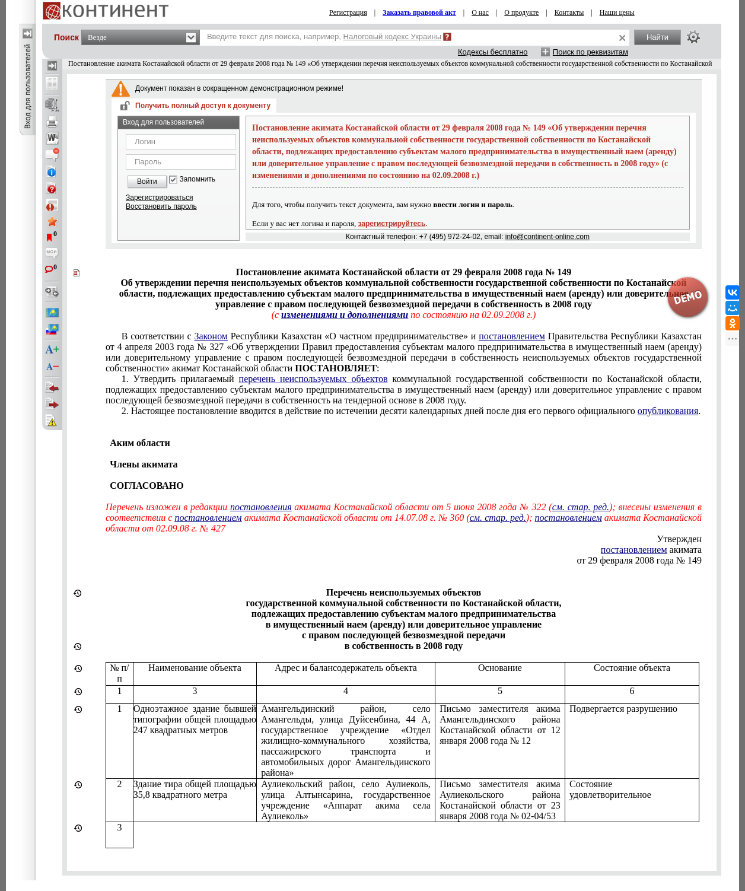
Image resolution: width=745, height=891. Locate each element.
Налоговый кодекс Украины (392, 36)
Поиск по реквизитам (590, 51)
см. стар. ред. (580, 507)
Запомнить (197, 179)
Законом (211, 336)
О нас (480, 12)
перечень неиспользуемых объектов (313, 379)
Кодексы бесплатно (493, 51)
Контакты (569, 12)
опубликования (668, 411)
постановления (261, 507)
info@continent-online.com (547, 237)
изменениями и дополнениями (344, 315)
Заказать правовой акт (419, 12)
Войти (147, 181)
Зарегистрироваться (159, 197)
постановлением (512, 336)
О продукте (521, 12)
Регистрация (348, 12)
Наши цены (617, 12)
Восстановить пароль (161, 206)
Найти (657, 37)
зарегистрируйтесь (392, 223)
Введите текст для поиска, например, (324, 36)
